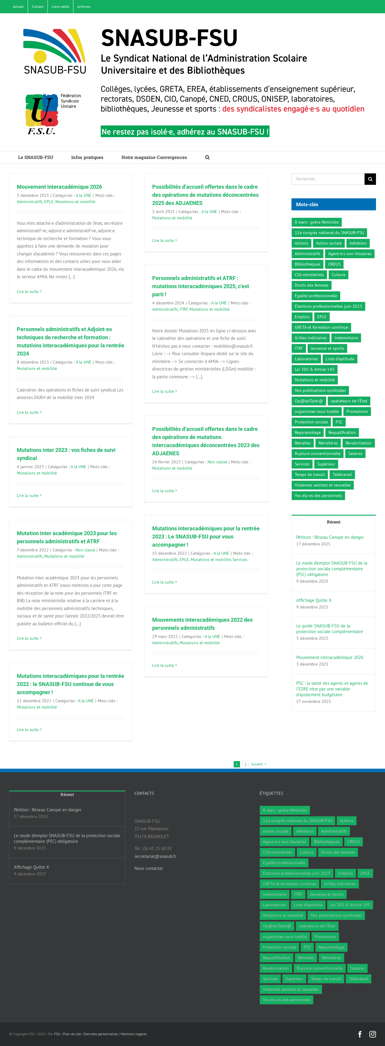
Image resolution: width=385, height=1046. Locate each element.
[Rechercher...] (328, 179)
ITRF (184, 309)
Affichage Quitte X (313, 600)
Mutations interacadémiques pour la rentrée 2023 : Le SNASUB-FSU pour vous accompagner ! (206, 536)
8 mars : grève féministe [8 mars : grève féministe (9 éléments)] (317, 222)
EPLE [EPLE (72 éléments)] (322, 316)
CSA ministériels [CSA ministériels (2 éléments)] (309, 274)
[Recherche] (370, 179)
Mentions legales (134, 1034)
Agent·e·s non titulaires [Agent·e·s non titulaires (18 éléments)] (349, 253)
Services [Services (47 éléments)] (302, 464)
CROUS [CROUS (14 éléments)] (334, 264)
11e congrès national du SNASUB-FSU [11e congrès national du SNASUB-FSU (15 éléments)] (329, 232)
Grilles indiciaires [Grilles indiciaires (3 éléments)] (311, 337)
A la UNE (83, 195)
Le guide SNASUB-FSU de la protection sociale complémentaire (329, 628)
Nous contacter (148, 868)
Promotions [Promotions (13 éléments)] (357, 411)
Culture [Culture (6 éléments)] (338, 274)
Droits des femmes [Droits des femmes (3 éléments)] (311, 285)
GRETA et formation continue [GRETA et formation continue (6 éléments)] (321, 327)
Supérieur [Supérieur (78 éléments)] (326, 464)
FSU (57, 1034)
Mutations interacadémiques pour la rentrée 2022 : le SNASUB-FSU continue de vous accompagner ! (70, 684)
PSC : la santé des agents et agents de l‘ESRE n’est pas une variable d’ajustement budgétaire (332, 688)
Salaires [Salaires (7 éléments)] (355, 453)
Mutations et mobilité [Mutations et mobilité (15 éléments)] (315, 380)
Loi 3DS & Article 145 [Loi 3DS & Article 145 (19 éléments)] (314, 369)
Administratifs (29, 201)
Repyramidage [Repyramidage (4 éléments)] (308, 432)
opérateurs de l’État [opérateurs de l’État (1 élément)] (349, 401)
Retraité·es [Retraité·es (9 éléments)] (328, 443)
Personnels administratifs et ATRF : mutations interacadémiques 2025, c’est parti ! (200, 286)
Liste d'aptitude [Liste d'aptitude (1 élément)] (340, 358)
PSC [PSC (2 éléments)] (339, 422)
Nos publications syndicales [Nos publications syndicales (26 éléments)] (320, 390)
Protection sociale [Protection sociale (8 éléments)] (311, 422)
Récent (333, 522)
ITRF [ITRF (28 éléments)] (299, 348)
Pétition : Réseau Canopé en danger (330, 537)
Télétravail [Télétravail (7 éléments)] (342, 474)
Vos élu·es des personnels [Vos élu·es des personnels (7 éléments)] (318, 495)
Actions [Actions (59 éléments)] (301, 243)
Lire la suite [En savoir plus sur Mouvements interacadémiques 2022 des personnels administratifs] (163, 665)
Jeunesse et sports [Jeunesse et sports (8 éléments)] (327, 348)
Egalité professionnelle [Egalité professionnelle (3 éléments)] (316, 295)
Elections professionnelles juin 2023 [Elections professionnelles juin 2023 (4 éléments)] (328, 306)
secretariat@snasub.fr (155, 856)
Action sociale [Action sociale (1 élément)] (329, 243)
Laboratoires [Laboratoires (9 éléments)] (306, 358)
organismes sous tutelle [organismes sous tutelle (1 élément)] (317, 411)
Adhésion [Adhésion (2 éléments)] (358, 243)
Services (240, 559)
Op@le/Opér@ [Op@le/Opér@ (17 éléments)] (309, 401)
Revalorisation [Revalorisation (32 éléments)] (359, 443)
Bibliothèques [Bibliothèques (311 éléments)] (307, 264)
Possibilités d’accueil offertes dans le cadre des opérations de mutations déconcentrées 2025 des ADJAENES (205, 195)
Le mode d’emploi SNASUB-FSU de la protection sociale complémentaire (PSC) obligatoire (331, 568)
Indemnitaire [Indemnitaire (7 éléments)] (346, 337)
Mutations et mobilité (75, 201)
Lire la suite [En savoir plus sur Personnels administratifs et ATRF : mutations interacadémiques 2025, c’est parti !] (163, 391)
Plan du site (72, 1034)
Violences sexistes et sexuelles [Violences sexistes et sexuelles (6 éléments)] (323, 485)
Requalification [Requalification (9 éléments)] (342, 432)
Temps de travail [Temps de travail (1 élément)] (310, 474)
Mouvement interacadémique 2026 (59, 187)
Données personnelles (101, 1034)
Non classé (217, 462)
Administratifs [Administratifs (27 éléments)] (307, 253)
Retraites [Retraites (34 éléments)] (303, 443)
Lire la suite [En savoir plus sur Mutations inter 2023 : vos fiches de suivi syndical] (27, 495)
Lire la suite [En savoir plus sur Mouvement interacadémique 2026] (27, 291)
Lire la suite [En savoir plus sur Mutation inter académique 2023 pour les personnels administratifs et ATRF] (27, 638)
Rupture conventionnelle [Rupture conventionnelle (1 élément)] (317, 453)
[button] (207, 157)
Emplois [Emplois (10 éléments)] (302, 316)
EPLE (49, 201)
